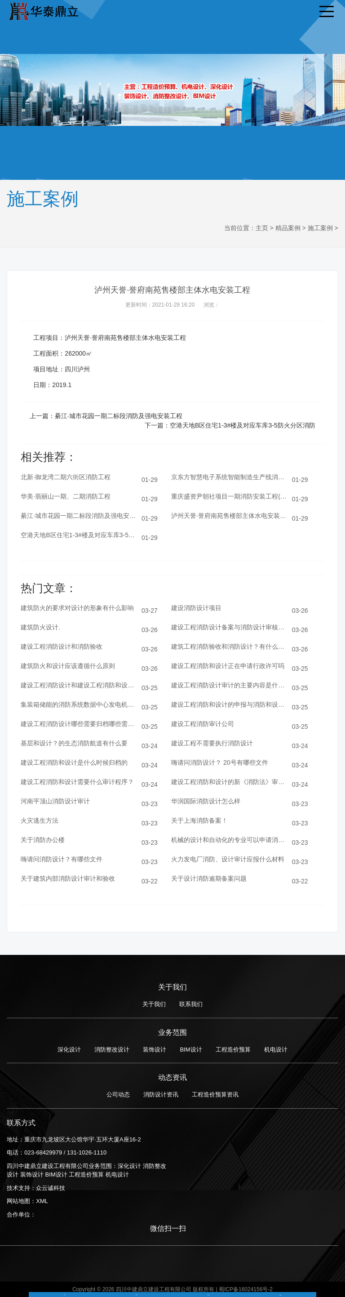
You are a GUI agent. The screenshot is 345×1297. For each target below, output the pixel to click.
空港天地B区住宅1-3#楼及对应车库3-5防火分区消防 (242, 425)
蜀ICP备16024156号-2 (246, 1289)
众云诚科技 (50, 1188)
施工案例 (320, 228)
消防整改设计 (111, 1049)
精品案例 (288, 228)
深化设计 (69, 1049)
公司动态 (118, 1094)
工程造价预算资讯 (215, 1094)
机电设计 (276, 1049)
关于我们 (154, 1004)
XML (42, 1201)
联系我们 (191, 1004)
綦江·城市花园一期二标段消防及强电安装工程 (118, 415)
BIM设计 (191, 1049)
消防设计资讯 (160, 1094)
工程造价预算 (233, 1049)
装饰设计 (154, 1049)
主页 (262, 228)
